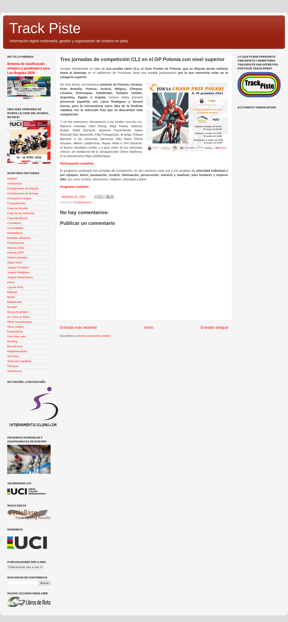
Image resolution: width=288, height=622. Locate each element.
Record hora (14, 346)
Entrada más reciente (78, 327)
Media (11, 297)
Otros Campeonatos (19, 321)
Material (12, 292)
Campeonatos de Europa (22, 193)
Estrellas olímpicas (18, 237)
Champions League (19, 198)
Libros (11, 282)
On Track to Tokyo (18, 316)
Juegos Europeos (18, 267)
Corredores (14, 223)
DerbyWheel (14, 233)
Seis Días (13, 356)
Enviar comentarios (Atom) (94, 335)
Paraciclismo (15, 331)
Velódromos (14, 371)
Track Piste (45, 28)
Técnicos (12, 366)
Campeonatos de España (22, 188)
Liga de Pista (15, 287)
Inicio (148, 327)
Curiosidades (15, 228)
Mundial (12, 307)
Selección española (19, 361)
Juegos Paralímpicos (20, 277)
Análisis (12, 178)
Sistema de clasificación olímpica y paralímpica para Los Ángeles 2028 (28, 68)
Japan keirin (14, 262)
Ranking (12, 341)
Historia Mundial (17, 257)
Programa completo (74, 186)
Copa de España (17, 208)
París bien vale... (17, 336)
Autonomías (14, 183)
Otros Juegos (15, 326)
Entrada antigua (214, 327)
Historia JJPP (15, 252)
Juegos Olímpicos (18, 272)
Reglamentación (17, 351)
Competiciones (82, 202)
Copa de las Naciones (20, 213)
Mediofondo (14, 302)
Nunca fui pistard (17, 311)
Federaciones (15, 242)
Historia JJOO (15, 247)
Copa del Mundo (17, 218)
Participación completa (77, 163)
